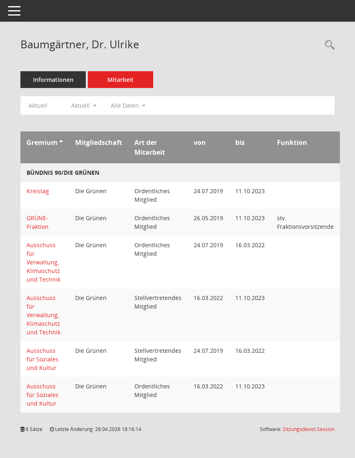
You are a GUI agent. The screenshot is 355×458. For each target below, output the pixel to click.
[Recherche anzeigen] (328, 45)
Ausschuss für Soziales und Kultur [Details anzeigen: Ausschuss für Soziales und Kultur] (42, 359)
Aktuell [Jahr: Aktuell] (38, 105)
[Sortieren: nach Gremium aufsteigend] (61, 142)
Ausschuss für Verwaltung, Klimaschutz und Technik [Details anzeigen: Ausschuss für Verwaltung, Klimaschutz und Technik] (43, 262)
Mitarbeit (120, 79)
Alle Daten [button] (128, 105)
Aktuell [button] (83, 105)
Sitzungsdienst (309, 429)
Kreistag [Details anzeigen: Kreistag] (38, 191)
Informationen (53, 79)
